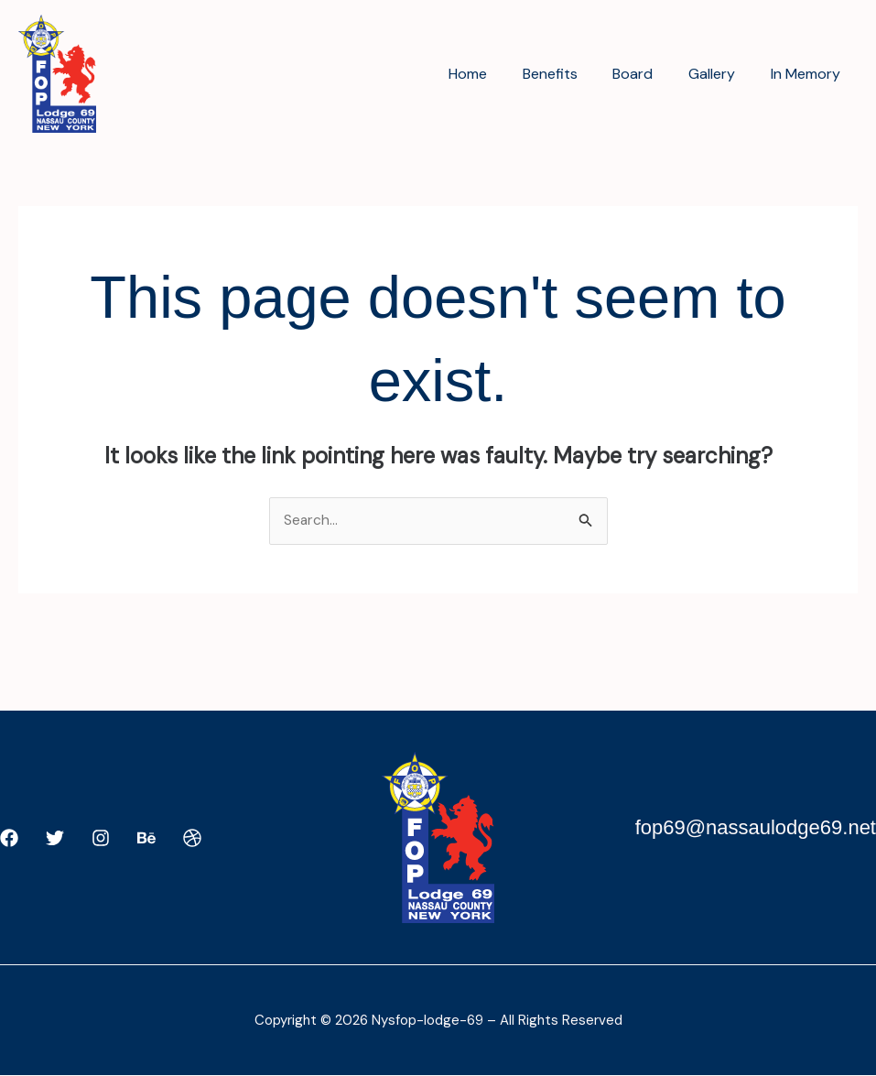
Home (495, 73)
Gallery (721, 73)
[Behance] (146, 839)
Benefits (571, 73)
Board (648, 73)
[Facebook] (9, 839)
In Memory (808, 73)
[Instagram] (101, 839)
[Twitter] (55, 839)
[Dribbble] (192, 839)
